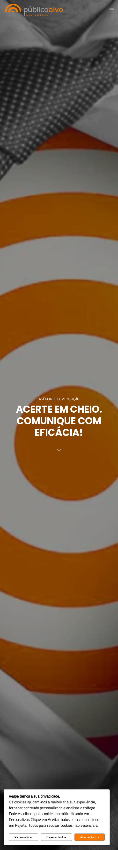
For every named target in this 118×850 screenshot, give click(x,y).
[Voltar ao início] (34, 9)
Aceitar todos (89, 837)
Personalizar (23, 837)
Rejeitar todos (56, 837)
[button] (112, 9)
